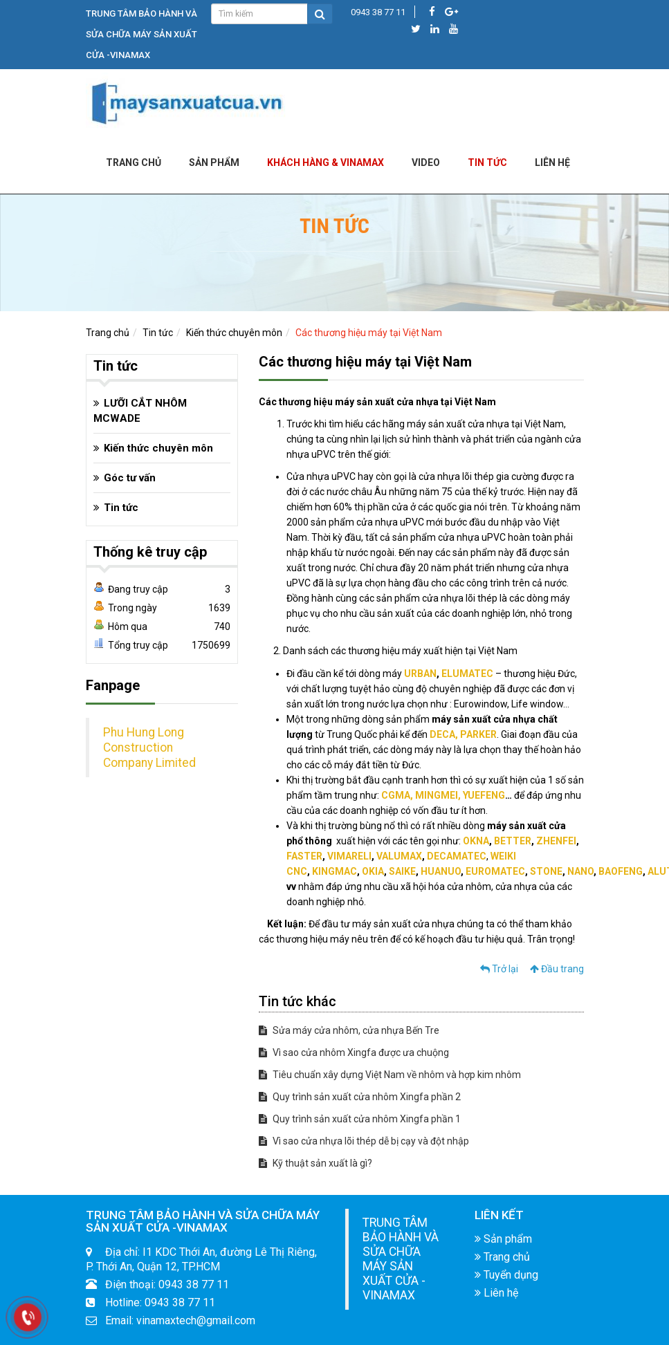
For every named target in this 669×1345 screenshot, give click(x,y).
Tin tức (487, 162)
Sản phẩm (214, 162)
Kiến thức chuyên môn (234, 332)
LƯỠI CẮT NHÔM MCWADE (140, 411)
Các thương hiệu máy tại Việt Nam (368, 332)
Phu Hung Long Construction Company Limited (149, 747)
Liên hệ (496, 1292)
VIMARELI (349, 856)
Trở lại (499, 968)
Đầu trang (557, 968)
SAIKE (402, 871)
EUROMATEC (495, 871)
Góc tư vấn (130, 478)
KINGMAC (334, 871)
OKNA (476, 840)
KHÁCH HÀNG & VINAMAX (325, 162)
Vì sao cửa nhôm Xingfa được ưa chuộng (354, 1052)
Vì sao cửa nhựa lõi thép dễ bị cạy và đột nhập (364, 1141)
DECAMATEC (456, 856)
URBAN (420, 673)
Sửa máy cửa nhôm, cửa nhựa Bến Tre (349, 1030)
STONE (546, 871)
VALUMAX (399, 856)
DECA (442, 734)
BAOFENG (620, 871)
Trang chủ (133, 162)
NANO (580, 871)
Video (426, 162)
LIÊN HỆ (552, 162)
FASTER (304, 856)
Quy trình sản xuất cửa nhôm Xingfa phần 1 (360, 1118)
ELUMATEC (467, 673)
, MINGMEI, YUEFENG (457, 795)
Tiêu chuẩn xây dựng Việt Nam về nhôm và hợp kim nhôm (390, 1074)
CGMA (395, 795)
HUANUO (441, 871)
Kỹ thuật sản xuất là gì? (315, 1163)
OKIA (373, 871)
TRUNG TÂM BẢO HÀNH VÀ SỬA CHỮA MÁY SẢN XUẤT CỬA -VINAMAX (401, 1259)
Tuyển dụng (506, 1274)
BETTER (512, 840)
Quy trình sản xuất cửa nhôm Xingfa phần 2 (360, 1096)
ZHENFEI (556, 840)
